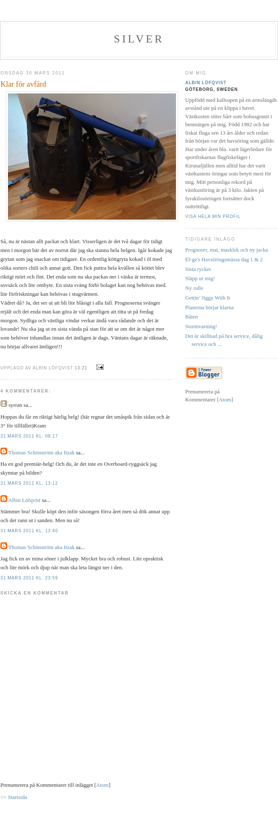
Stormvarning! (201, 326)
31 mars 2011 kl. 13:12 (29, 483)
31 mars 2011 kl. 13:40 (29, 530)
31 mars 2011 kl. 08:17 (29, 436)
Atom (102, 785)
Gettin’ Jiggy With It (207, 298)
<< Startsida (13, 797)
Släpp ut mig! (200, 278)
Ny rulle (194, 288)
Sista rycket (198, 269)
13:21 (82, 368)
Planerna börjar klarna (209, 307)
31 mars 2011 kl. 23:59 (29, 578)
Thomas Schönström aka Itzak (41, 452)
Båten (191, 316)
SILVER (139, 39)
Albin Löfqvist (24, 500)
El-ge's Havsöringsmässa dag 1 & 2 (224, 259)
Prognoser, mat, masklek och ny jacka (226, 250)
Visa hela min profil (213, 216)
